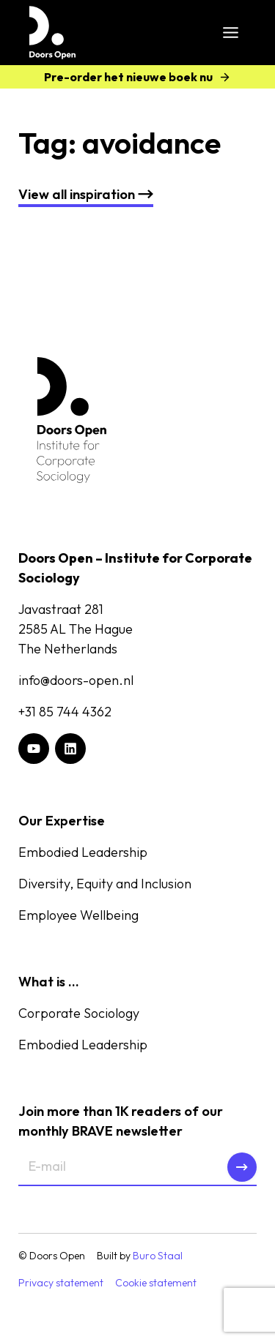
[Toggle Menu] (231, 33)
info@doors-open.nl (75, 680)
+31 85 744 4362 (64, 711)
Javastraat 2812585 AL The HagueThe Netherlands (75, 629)
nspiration (85, 194)
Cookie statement (156, 1282)
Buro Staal (158, 1255)
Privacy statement (60, 1282)
